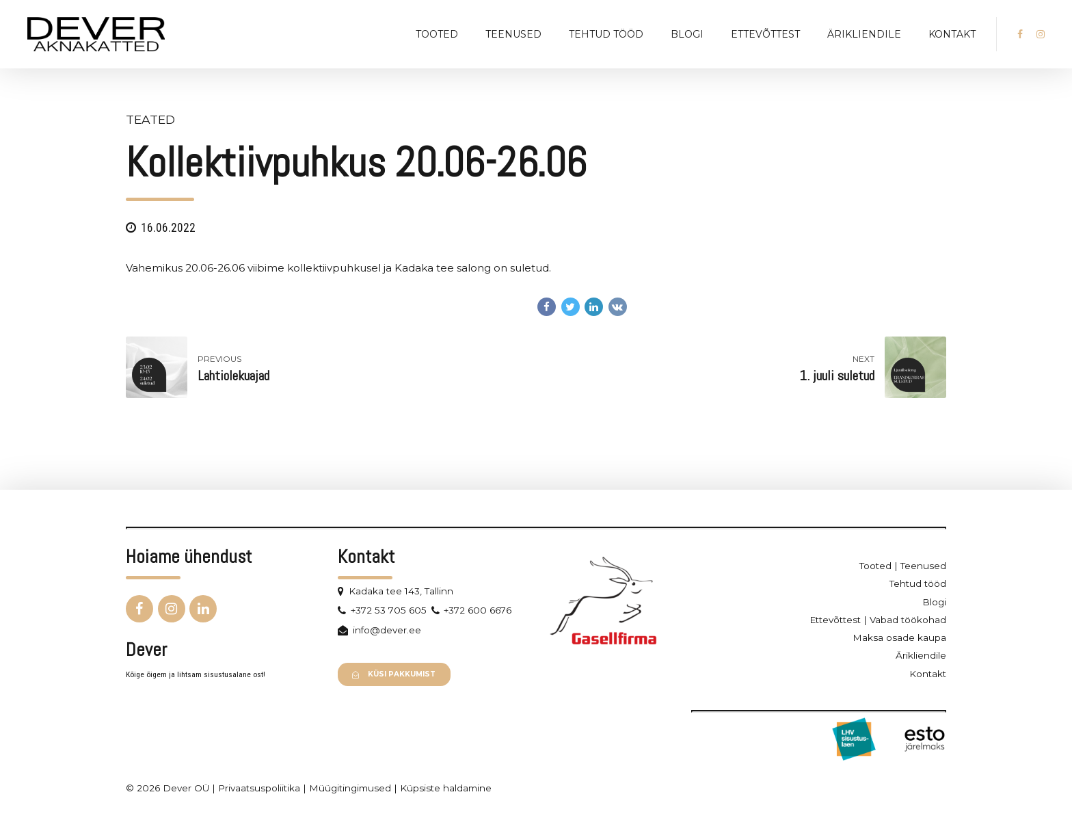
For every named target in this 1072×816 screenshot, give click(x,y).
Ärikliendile (864, 34)
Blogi (687, 34)
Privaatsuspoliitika (259, 787)
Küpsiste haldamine (446, 787)
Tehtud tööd (606, 34)
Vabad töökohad (908, 619)
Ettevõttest (765, 34)
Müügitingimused (350, 787)
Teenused (513, 34)
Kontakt (952, 34)
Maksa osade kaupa (899, 637)
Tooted (437, 34)
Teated (150, 119)
